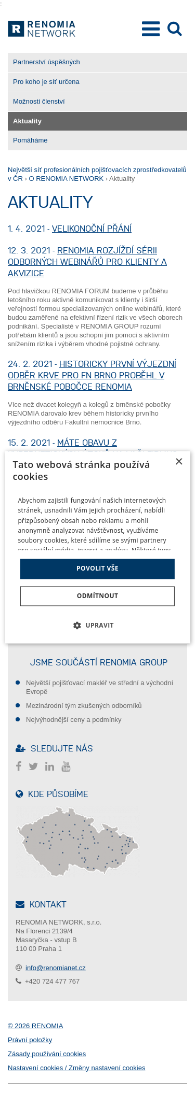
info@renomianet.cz (55, 968)
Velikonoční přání (92, 228)
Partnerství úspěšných (46, 62)
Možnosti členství (39, 101)
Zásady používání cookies (47, 1054)
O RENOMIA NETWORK (66, 178)
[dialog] (97, 547)
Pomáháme (30, 140)
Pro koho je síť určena (46, 82)
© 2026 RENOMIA (35, 1026)
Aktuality (27, 121)
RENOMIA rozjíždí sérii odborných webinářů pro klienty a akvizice (87, 261)
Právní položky (30, 1040)
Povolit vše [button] (97, 568)
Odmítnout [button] (98, 595)
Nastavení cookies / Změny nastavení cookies (76, 1068)
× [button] (179, 462)
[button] (97, 625)
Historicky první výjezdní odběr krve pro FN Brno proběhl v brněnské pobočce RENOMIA (92, 375)
